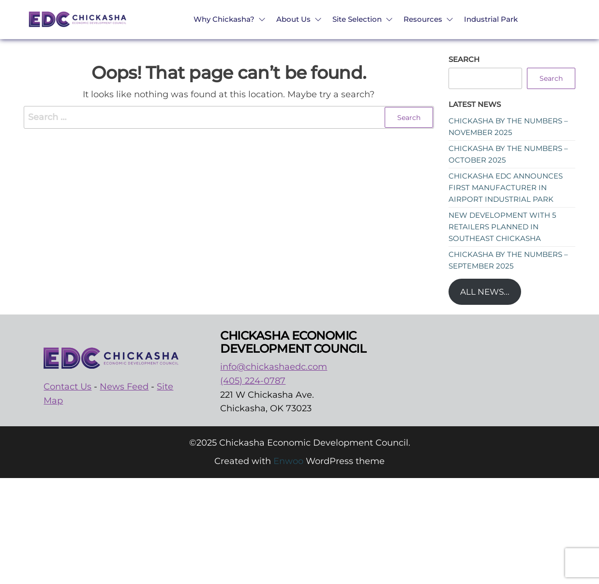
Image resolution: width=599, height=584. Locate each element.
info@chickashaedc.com (273, 366)
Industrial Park (491, 19)
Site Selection (357, 19)
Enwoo (288, 461)
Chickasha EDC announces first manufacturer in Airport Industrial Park (506, 187)
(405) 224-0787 (252, 380)
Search (464, 59)
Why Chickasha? (224, 19)
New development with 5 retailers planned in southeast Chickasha (502, 226)
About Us (293, 19)
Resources (423, 19)
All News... (484, 292)
